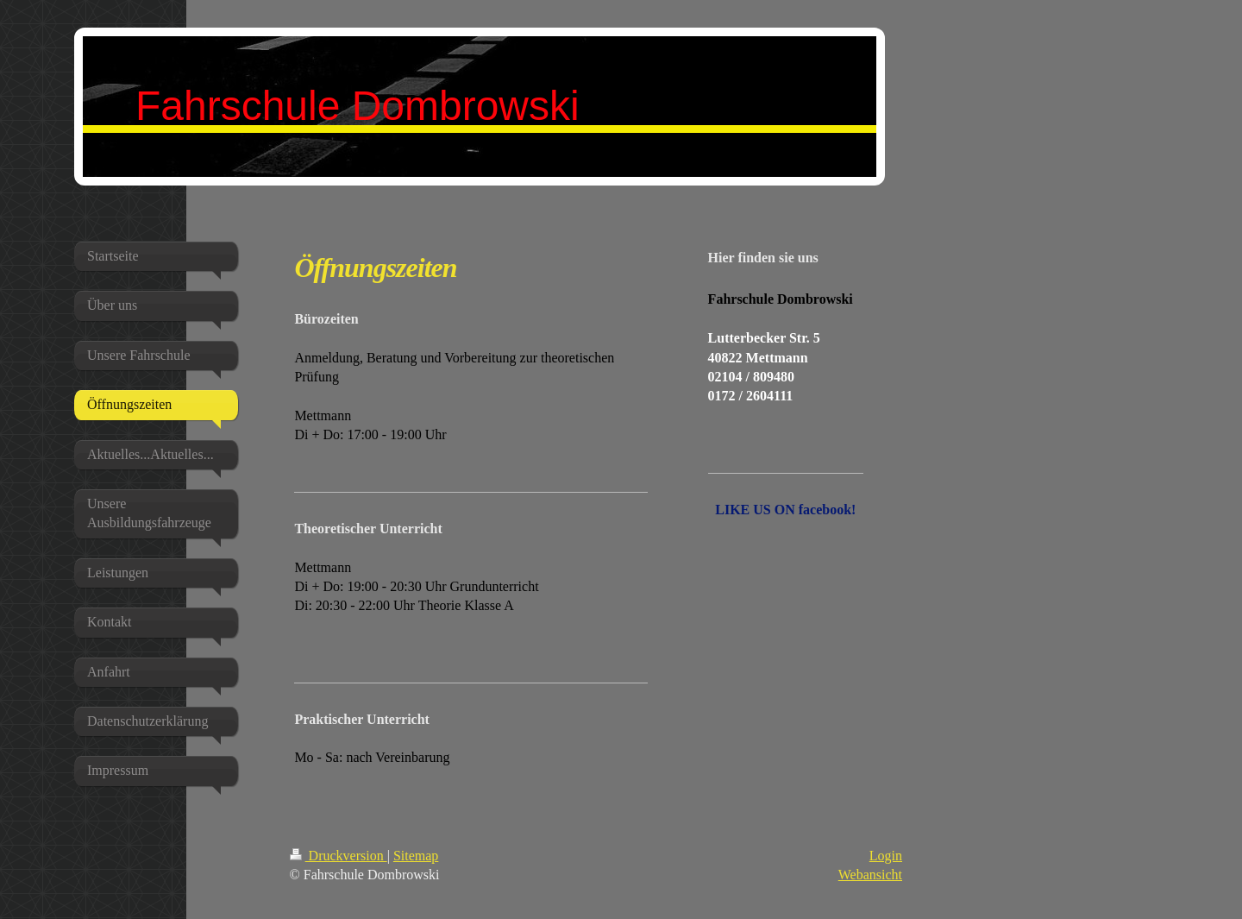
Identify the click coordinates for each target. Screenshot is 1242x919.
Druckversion (338, 855)
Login (885, 855)
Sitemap (415, 855)
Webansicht (870, 874)
